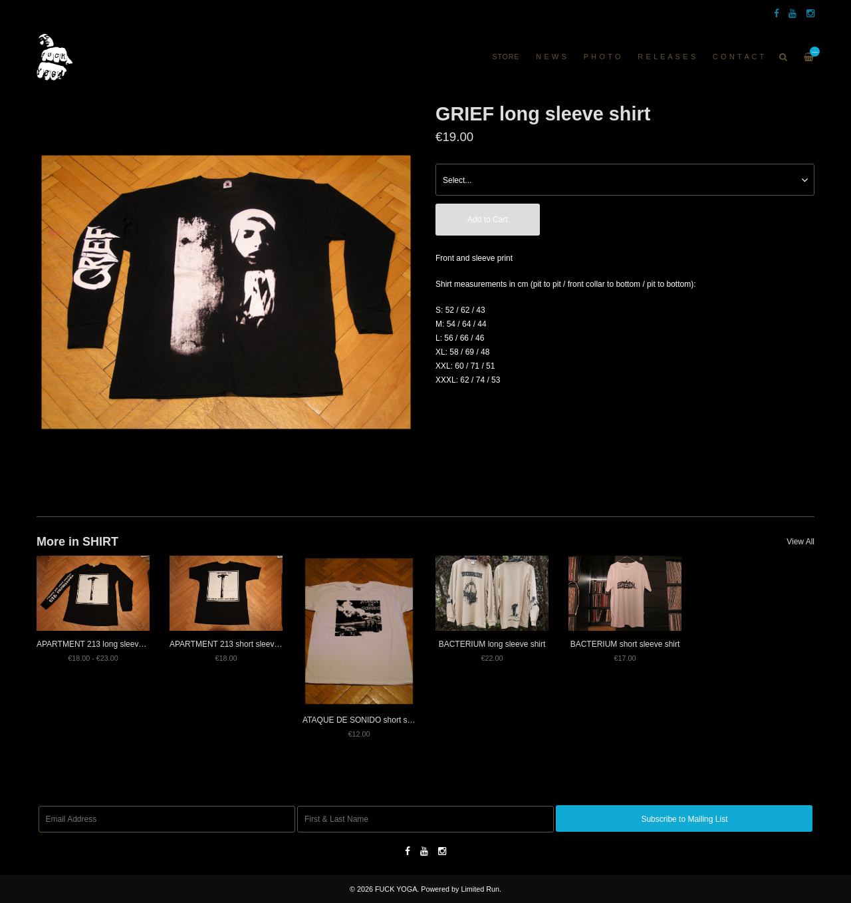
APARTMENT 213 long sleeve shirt (98, 644)
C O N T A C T (739, 57)
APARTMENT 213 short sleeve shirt (233, 644)
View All (800, 541)
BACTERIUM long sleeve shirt (492, 644)
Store (505, 57)
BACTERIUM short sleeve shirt (625, 644)
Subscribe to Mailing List (684, 819)
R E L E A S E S (667, 57)
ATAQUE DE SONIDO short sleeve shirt (373, 720)
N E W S (551, 57)
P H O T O (603, 57)
